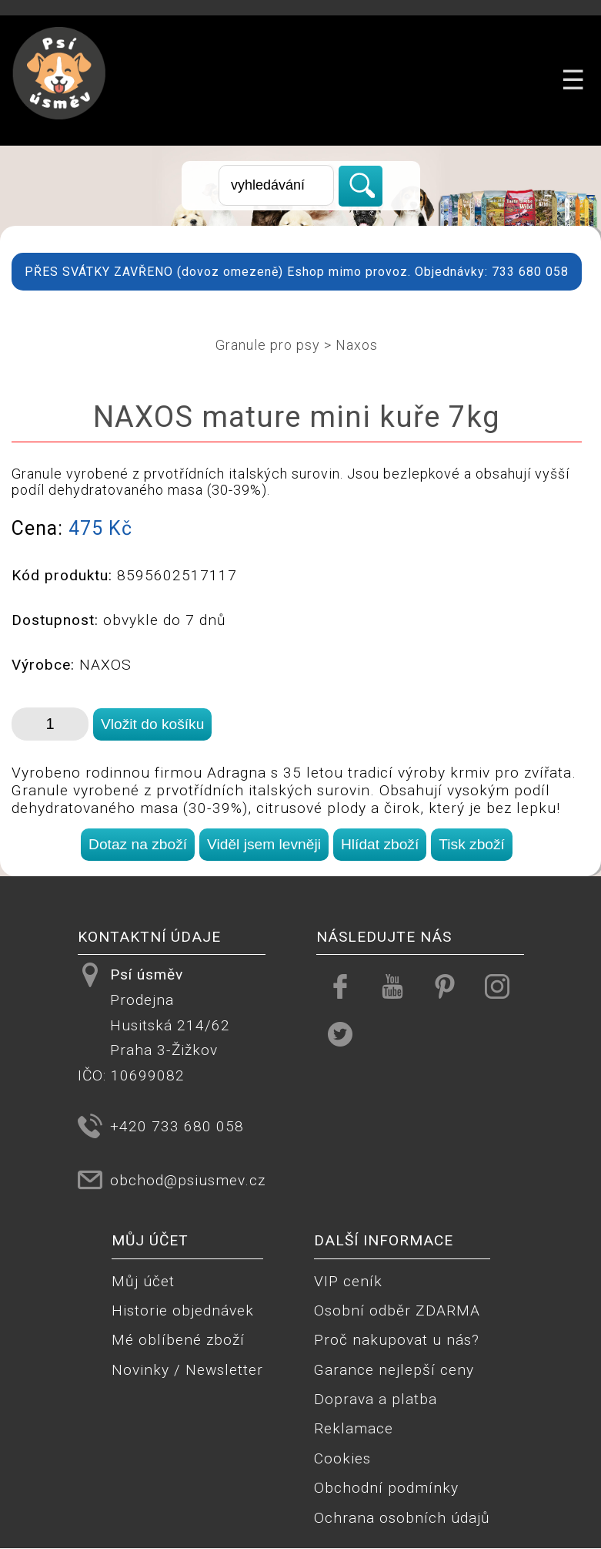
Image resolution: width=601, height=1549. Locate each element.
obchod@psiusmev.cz (187, 1180)
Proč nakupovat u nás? (396, 1340)
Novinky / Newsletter (187, 1370)
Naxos (357, 345)
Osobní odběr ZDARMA (397, 1310)
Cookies (342, 1458)
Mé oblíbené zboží (178, 1340)
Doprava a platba (375, 1399)
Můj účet (143, 1281)
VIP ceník (348, 1281)
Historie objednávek (183, 1310)
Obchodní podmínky (386, 1488)
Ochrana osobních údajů (402, 1518)
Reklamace (353, 1428)
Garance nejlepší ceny (394, 1370)
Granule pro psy (267, 345)
